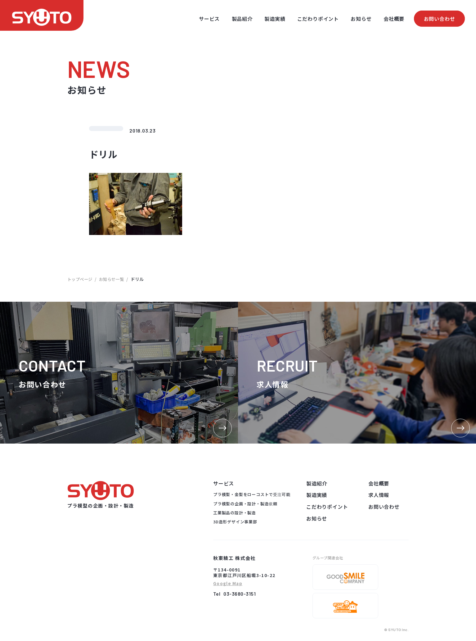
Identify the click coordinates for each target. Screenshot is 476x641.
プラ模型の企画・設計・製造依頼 (245, 504)
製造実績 (274, 18)
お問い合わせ (439, 18)
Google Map (227, 583)
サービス (209, 18)
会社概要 (394, 18)
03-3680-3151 (239, 594)
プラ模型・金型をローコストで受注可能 (251, 494)
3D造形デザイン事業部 (235, 522)
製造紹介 (316, 483)
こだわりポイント (318, 18)
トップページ (80, 279)
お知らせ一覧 (114, 279)
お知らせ (361, 18)
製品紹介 (242, 18)
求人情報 (378, 495)
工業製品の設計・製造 (234, 513)
